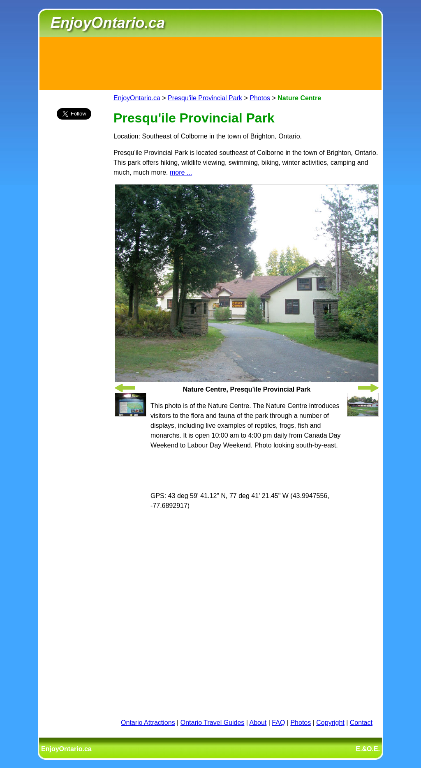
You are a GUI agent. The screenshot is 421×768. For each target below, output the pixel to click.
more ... (181, 172)
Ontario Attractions (148, 722)
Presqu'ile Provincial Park (205, 98)
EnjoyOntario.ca (136, 98)
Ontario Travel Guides (212, 722)
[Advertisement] (210, 62)
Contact (361, 722)
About (258, 722)
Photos (260, 98)
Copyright (330, 722)
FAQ (278, 722)
